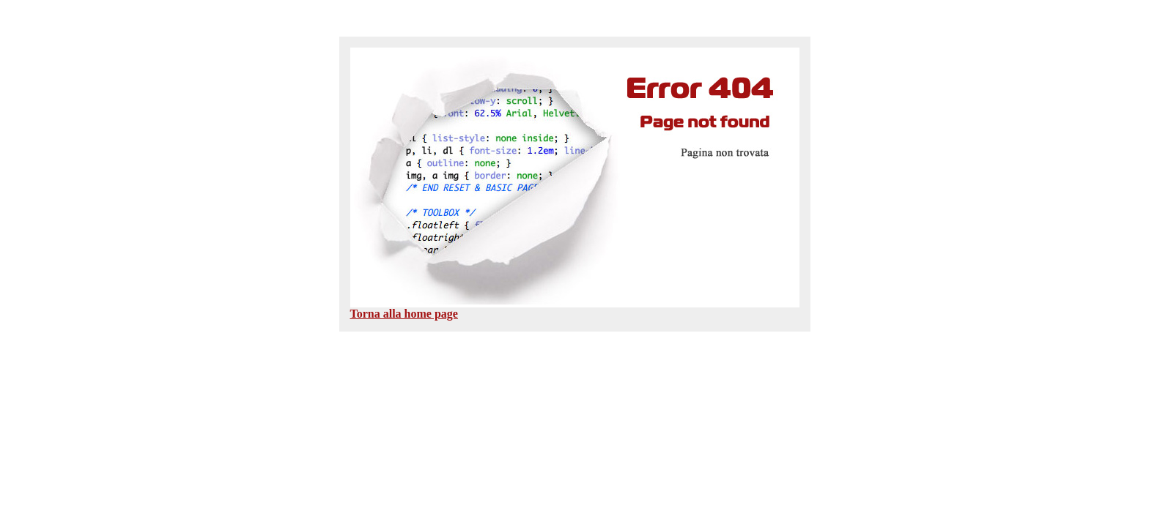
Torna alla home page (404, 313)
